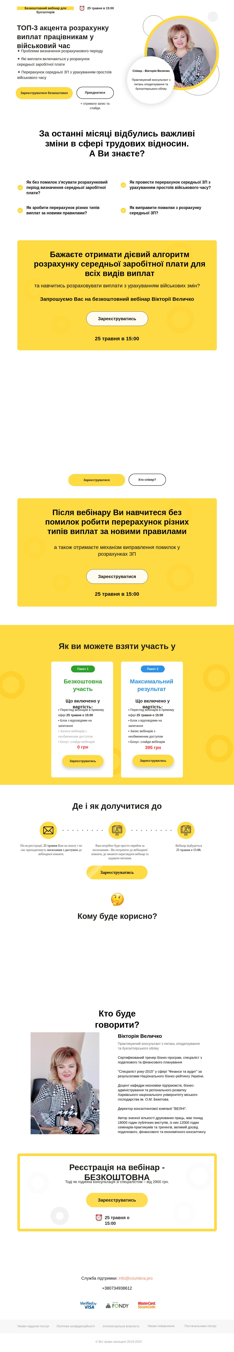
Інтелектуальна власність (121, 1326)
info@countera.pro (136, 1278)
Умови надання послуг (33, 1326)
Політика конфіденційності (76, 1326)
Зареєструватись (117, 320)
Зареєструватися (96, 480)
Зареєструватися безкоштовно (44, 93)
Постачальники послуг (201, 1326)
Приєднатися (95, 92)
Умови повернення (161, 1326)
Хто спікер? (147, 479)
